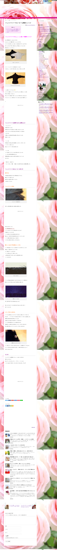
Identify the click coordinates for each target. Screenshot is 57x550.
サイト (6, 532)
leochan (34, 427)
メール (6, 529)
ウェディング (41, 52)
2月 (40, 42)
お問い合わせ (6, 17)
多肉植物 (40, 70)
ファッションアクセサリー (30, 25)
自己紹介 (15, 17)
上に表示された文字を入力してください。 (12, 537)
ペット (40, 69)
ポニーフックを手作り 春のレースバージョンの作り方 (20, 463)
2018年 (40, 45)
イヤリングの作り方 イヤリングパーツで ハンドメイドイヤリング (22, 433)
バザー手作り (41, 60)
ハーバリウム (41, 57)
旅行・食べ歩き (41, 74)
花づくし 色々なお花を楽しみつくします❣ (18, 1)
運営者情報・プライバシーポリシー (22, 17)
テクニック (40, 56)
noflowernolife (41, 51)
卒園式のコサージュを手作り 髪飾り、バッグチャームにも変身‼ (22, 439)
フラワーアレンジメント (43, 66)
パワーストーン (41, 64)
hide (13, 27)
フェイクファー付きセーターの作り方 (12, 31)
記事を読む (11, 448)
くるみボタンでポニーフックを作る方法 (17, 445)
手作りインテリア (42, 73)
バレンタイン (41, 61)
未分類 (40, 75)
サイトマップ (11, 17)
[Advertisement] (28, 10)
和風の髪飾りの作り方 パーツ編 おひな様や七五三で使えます (21, 456)
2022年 (40, 41)
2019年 (40, 44)
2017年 (40, 46)
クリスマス (40, 55)
